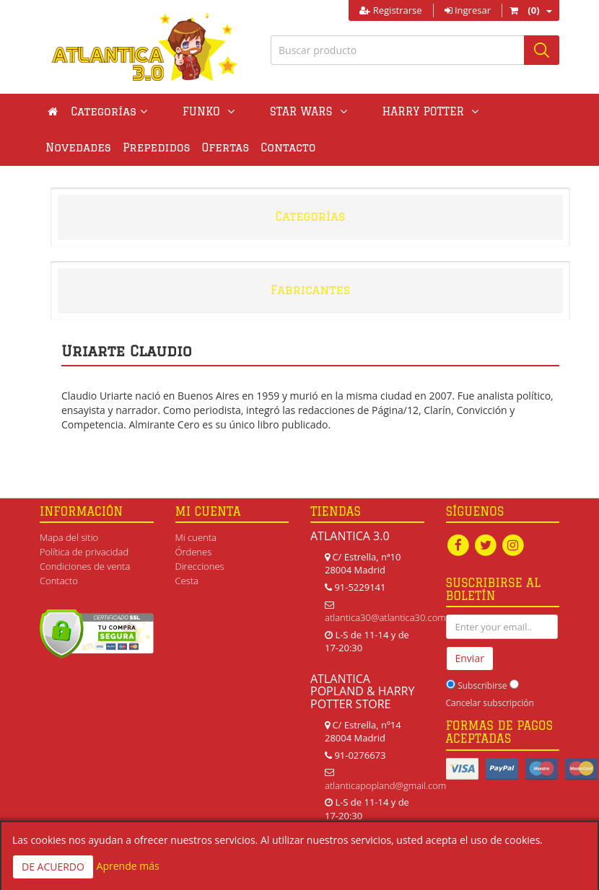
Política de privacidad (84, 551)
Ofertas (148, 147)
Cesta (187, 580)
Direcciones (199, 566)
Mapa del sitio (69, 537)
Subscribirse (482, 685)
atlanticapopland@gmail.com (385, 785)
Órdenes (193, 551)
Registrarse (390, 10)
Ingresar (468, 10)
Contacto (210, 147)
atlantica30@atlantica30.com (385, 617)
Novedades (452, 111)
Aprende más (128, 866)
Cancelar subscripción (490, 703)
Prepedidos (79, 147)
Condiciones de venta (85, 566)
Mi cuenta (196, 537)
